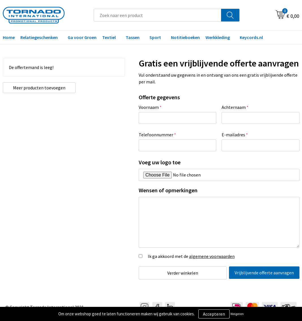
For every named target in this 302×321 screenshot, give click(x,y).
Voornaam (150, 107)
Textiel (109, 37)
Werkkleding (217, 37)
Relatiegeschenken (39, 37)
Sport (155, 37)
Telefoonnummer (157, 134)
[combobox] (157, 15)
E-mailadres (235, 134)
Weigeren (237, 314)
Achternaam (235, 107)
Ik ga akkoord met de (191, 256)
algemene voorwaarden (212, 256)
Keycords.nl (251, 37)
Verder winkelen (180, 273)
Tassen (133, 37)
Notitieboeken (185, 37)
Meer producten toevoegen (33, 90)
